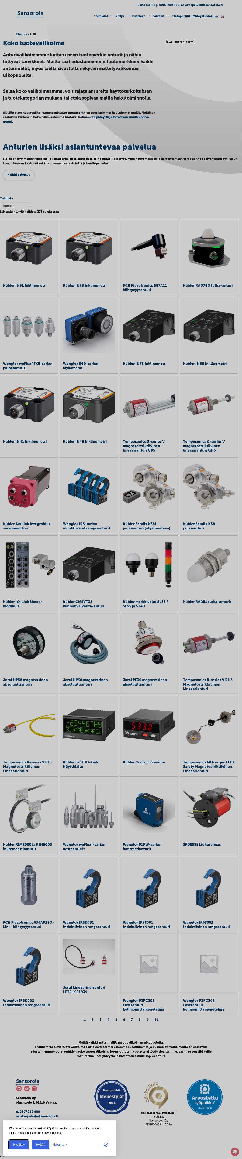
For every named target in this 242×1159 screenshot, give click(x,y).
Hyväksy (19, 1144)
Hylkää (40, 1144)
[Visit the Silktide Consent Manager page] (105, 1144)
